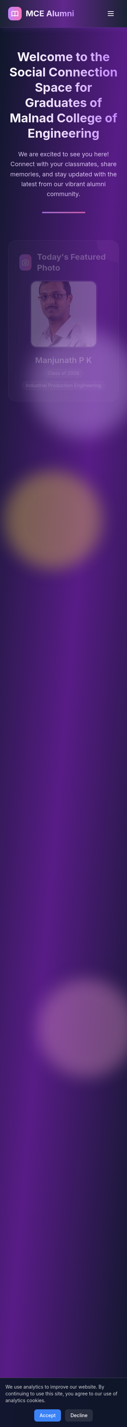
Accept (48, 1415)
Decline (78, 1415)
